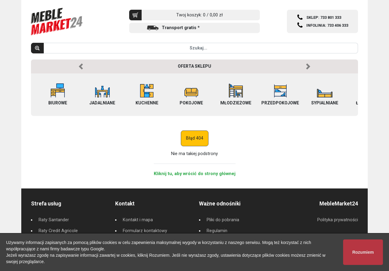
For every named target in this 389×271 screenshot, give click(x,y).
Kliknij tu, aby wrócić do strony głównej (195, 173)
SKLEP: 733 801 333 (323, 17)
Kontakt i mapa (138, 219)
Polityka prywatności (337, 219)
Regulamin (217, 230)
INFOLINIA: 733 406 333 (327, 25)
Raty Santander (54, 219)
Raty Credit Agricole (58, 230)
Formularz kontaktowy (145, 230)
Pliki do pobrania (223, 219)
